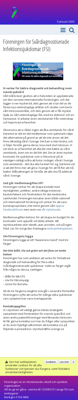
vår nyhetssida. (51, 209)
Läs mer (64, 361)
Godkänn (51, 361)
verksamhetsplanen (59, 228)
